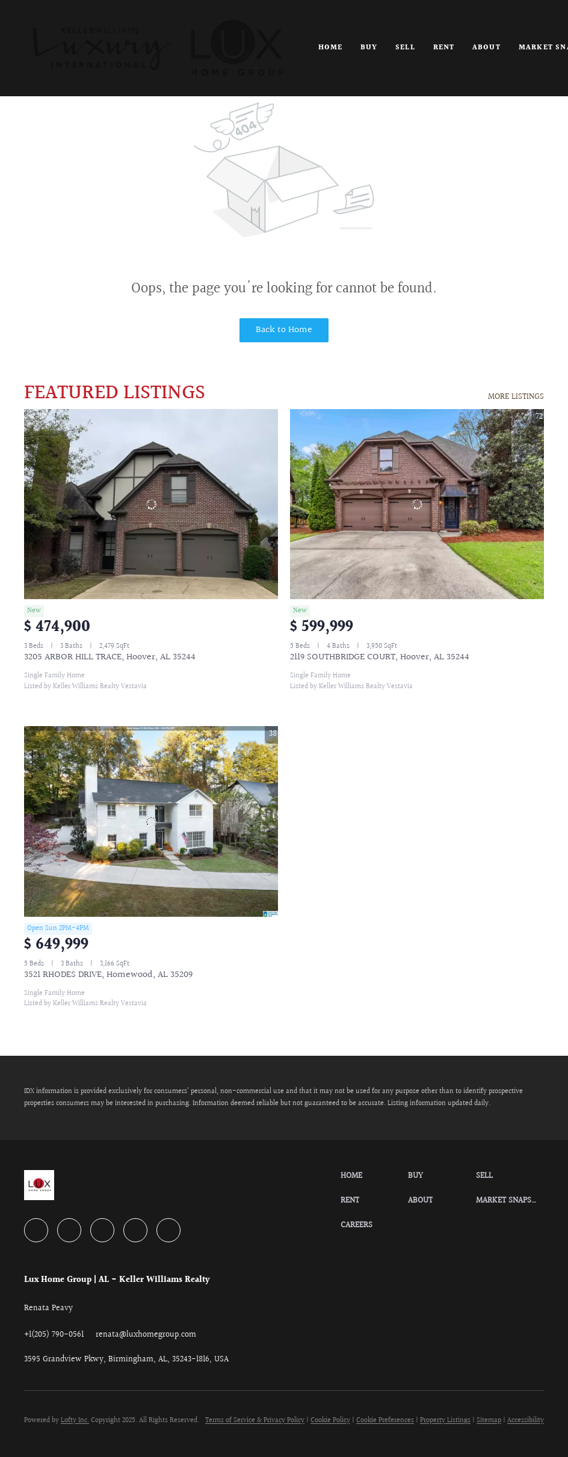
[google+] (168, 1230)
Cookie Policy (330, 1420)
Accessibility (525, 1420)
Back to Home (284, 329)
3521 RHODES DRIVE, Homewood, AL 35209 (108, 974)
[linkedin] (69, 1230)
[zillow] (102, 1230)
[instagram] (135, 1230)
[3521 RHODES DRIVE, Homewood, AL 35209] (151, 821)
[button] (158, 48)
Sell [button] (405, 48)
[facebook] (36, 1230)
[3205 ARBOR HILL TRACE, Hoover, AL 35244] (151, 504)
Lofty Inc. (75, 1420)
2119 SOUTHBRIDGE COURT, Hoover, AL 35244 (379, 657)
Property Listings (445, 1420)
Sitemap (489, 1420)
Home (330, 48)
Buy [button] (368, 48)
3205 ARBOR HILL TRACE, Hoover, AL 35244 (110, 657)
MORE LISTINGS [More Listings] (516, 397)
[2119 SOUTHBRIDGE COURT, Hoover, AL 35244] (417, 504)
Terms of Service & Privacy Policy (254, 1420)
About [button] (486, 48)
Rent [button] (443, 48)
